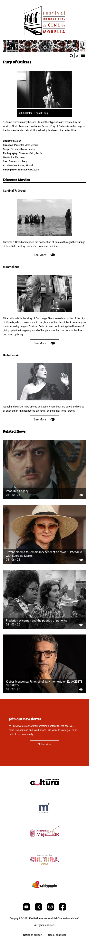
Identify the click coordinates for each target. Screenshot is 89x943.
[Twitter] (39, 909)
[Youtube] (27, 909)
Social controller (57, 934)
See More (44, 254)
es (77, 55)
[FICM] (44, 21)
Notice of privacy (32, 934)
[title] (44, 791)
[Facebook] (62, 909)
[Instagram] (51, 909)
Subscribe (44, 744)
